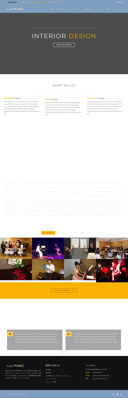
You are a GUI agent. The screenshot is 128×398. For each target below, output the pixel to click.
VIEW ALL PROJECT (62, 290)
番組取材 (48, 373)
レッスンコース (75, 9)
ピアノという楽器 (51, 382)
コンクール (61, 237)
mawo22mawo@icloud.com (101, 375)
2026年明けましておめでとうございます (58, 376)
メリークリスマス (51, 379)
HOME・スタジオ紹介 (57, 9)
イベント (98, 9)
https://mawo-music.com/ (100, 378)
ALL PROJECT (48, 237)
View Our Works (64, 45)
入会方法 (88, 9)
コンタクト (119, 9)
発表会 (82, 237)
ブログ (108, 9)
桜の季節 (48, 370)
